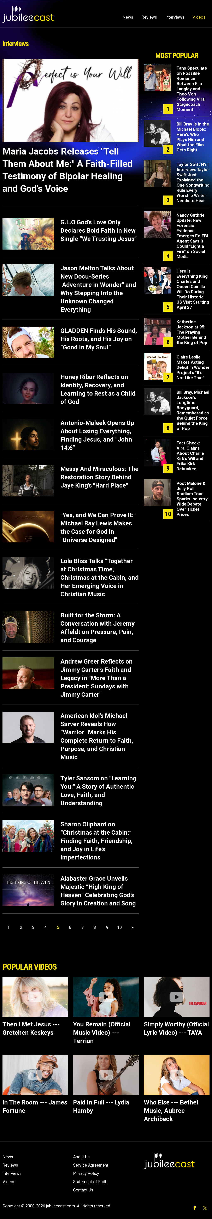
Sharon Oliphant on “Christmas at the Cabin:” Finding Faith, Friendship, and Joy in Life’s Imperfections (96, 841)
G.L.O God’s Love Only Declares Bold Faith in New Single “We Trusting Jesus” (98, 230)
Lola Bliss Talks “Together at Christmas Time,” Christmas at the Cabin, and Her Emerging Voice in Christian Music (99, 577)
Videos (199, 17)
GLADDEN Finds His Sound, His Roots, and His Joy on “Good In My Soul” (98, 339)
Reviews (149, 17)
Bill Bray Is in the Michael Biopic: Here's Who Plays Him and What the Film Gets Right (193, 137)
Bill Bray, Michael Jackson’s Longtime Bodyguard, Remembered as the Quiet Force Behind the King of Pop (193, 410)
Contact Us (83, 1190)
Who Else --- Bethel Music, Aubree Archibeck (171, 1110)
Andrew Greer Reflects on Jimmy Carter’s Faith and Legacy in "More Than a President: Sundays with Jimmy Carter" (96, 678)
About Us (81, 1156)
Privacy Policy (86, 1173)
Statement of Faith (90, 1181)
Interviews (174, 17)
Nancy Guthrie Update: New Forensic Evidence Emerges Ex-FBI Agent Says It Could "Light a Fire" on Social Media (192, 236)
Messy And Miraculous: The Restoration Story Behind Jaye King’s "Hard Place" (99, 477)
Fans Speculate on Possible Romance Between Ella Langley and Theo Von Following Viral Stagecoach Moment (192, 89)
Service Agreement (90, 1165)
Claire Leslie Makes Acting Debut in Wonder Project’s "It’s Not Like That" (193, 367)
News (128, 17)
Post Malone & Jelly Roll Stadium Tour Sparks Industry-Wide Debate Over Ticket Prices (193, 499)
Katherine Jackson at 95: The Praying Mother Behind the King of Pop (192, 332)
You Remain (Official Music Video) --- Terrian (101, 1032)
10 (119, 927)
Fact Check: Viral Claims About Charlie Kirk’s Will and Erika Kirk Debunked (190, 456)
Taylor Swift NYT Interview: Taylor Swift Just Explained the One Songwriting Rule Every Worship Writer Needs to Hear (193, 182)
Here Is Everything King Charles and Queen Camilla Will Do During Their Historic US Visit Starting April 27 (193, 289)
